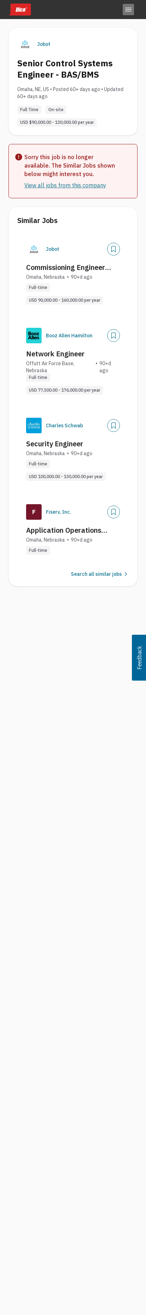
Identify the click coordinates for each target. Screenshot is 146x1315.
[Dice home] (19, 9)
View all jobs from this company (65, 185)
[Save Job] (113, 249)
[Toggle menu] (128, 9)
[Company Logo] (34, 249)
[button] (139, 658)
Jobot (43, 44)
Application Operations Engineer (63, 530)
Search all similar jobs (100, 574)
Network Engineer (55, 353)
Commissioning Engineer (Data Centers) (65, 267)
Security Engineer (54, 443)
